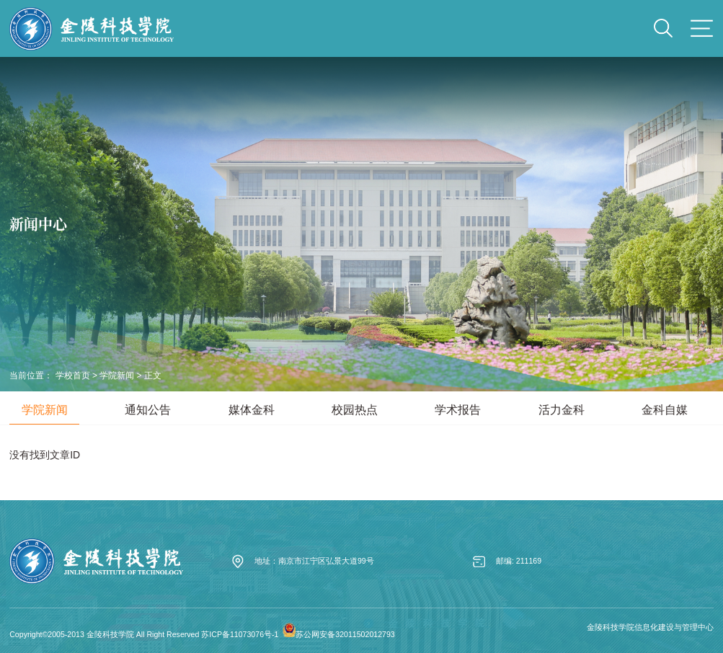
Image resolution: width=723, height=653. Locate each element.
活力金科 (561, 410)
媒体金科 (252, 410)
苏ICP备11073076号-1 (239, 634)
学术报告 (458, 410)
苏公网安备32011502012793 (345, 634)
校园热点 (355, 410)
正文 (152, 375)
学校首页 (73, 375)
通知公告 (148, 410)
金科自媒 (665, 410)
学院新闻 (116, 375)
